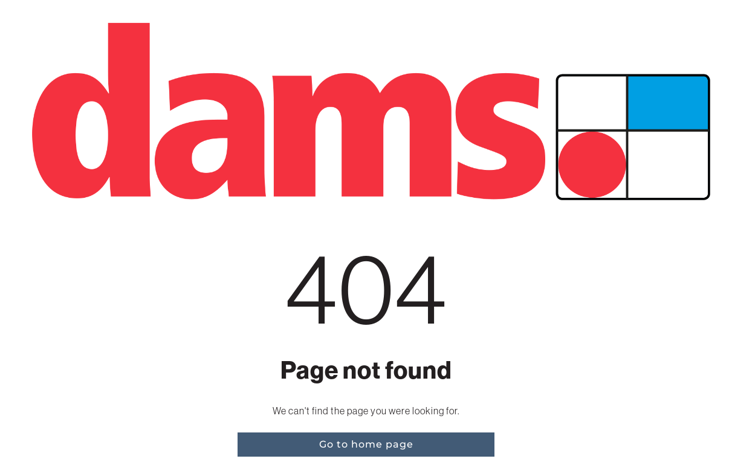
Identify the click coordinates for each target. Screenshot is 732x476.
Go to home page (366, 444)
